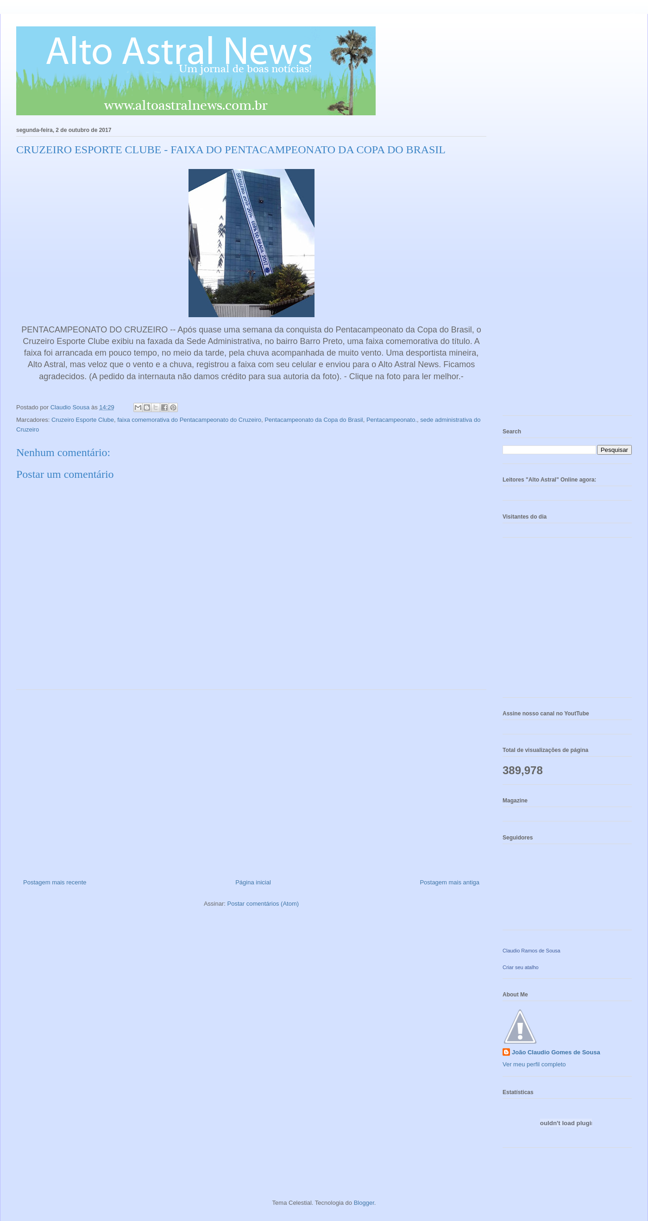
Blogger (364, 1202)
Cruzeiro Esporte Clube (82, 419)
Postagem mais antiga (449, 882)
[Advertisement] (251, 780)
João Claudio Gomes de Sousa (556, 1052)
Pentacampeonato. (391, 419)
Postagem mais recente (55, 882)
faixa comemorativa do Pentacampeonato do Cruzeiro (189, 419)
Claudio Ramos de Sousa (531, 950)
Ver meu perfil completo (534, 1064)
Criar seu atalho (521, 967)
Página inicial (253, 882)
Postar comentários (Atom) (263, 903)
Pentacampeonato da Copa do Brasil (313, 419)
